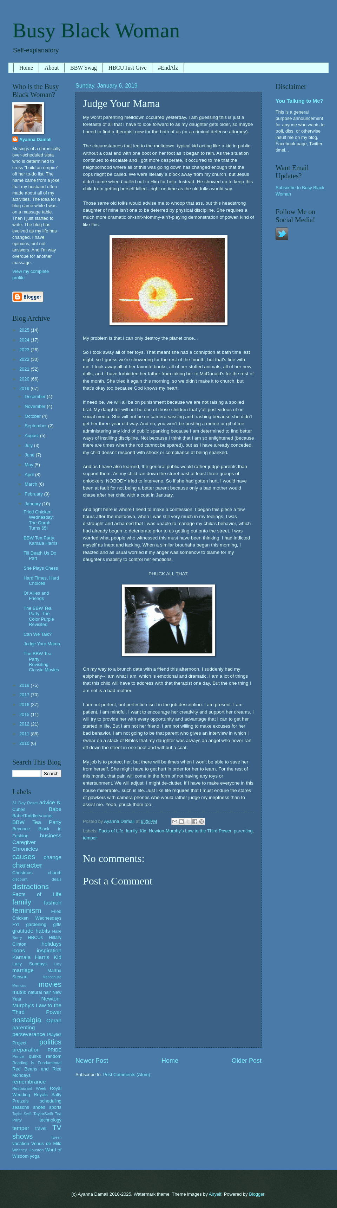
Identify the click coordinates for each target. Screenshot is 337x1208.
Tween (56, 1137)
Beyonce (21, 828)
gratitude (22, 931)
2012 (25, 724)
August (32, 435)
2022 (25, 359)
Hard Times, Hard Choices (41, 580)
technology (50, 1120)
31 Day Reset (25, 803)
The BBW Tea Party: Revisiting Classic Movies (41, 661)
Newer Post (91, 1060)
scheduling (50, 1101)
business (50, 835)
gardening (36, 924)
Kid (143, 830)
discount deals (36, 879)
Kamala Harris (30, 957)
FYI (15, 924)
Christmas (22, 872)
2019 (25, 388)
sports (55, 1107)
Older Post (247, 1060)
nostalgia (26, 1020)
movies (50, 984)
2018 (25, 685)
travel (40, 1128)
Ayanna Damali (35, 139)
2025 (25, 330)
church (54, 872)
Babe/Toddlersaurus (32, 815)
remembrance (29, 1082)
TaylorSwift (43, 1114)
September (36, 425)
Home (26, 68)
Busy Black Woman (96, 30)
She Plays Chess (41, 568)
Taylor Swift (22, 1114)
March (31, 484)
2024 (25, 340)
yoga (35, 1156)
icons (18, 950)
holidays (51, 944)
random (53, 1056)
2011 (25, 733)
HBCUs (35, 937)
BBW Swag (83, 68)
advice (47, 802)
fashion (52, 903)
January (33, 503)
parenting (243, 830)
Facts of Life (111, 830)
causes (23, 856)
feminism (26, 910)
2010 (25, 743)
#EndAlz (168, 68)
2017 (25, 694)
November (36, 406)
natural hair (39, 992)
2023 (25, 349)
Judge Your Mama (42, 643)
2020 (25, 379)
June (30, 455)
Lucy (57, 964)
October (33, 416)
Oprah (53, 1020)
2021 (25, 369)
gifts (57, 924)
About (52, 68)
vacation (20, 1143)
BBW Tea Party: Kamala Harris (41, 540)
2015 (25, 714)
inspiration (49, 950)
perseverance (28, 1034)
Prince (18, 1056)
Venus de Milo (46, 1143)
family (131, 830)
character (27, 865)
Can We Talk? (38, 634)
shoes (39, 1107)
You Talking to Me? (299, 101)
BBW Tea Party (36, 822)
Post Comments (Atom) (126, 1074)
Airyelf (215, 1194)
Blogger (256, 1194)
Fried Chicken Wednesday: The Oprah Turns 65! (39, 520)
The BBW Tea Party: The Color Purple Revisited (39, 616)
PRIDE (54, 1050)
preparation (26, 1050)
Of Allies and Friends (36, 595)
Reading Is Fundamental (36, 1063)
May (29, 464)
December (36, 396)
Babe (55, 809)
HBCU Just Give (127, 68)
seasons (20, 1107)
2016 (25, 704)
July (29, 445)
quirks (35, 1056)
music (19, 992)
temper (90, 838)
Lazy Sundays (29, 963)
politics (50, 1042)
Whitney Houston (28, 1150)
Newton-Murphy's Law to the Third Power (190, 830)
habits (42, 931)
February (34, 494)
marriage (23, 970)
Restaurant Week (29, 1088)
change (52, 857)
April (30, 474)
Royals (40, 1094)
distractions (30, 886)
